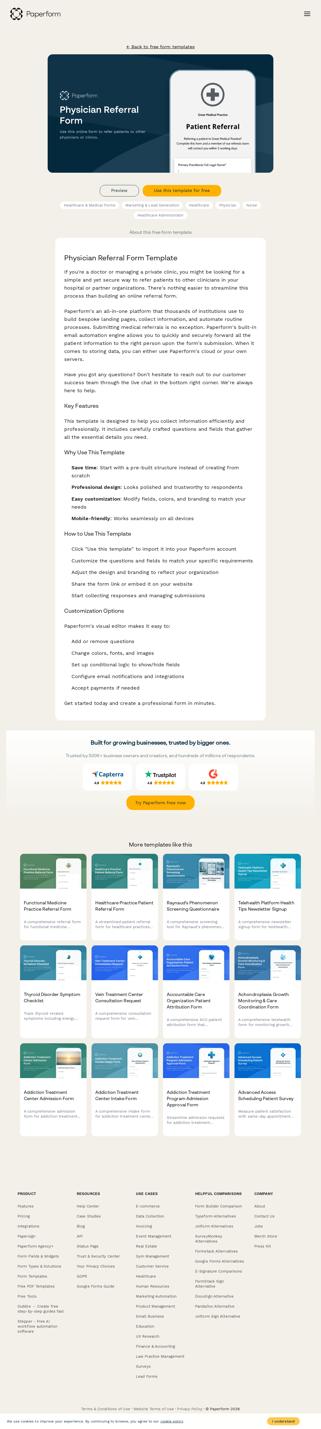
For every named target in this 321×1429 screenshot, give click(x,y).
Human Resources (153, 1286)
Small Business (150, 1316)
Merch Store (265, 1236)
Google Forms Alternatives (219, 1261)
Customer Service (152, 1266)
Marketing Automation (156, 1296)
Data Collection (150, 1216)
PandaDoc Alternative (214, 1306)
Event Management (154, 1236)
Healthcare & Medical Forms (90, 205)
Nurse (251, 205)
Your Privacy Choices (96, 1266)
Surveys (143, 1366)
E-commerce (148, 1206)
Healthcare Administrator (160, 215)
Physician (227, 205)
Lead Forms (146, 1376)
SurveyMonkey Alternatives (208, 1239)
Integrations (28, 1226)
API (80, 1236)
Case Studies (89, 1216)
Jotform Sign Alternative (217, 1316)
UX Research (147, 1336)
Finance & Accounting (155, 1346)
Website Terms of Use (153, 1409)
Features (26, 1206)
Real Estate (146, 1246)
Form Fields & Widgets (38, 1256)
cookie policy (171, 1421)
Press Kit (262, 1246)
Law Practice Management (160, 1356)
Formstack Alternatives (216, 1251)
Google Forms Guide (95, 1286)
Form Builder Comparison (218, 1206)
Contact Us (264, 1216)
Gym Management (152, 1256)
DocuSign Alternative (214, 1296)
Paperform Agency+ (35, 1246)
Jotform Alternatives (214, 1226)
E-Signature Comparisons (218, 1271)
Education (145, 1326)
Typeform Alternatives (215, 1216)
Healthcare (199, 205)
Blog (81, 1226)
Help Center (88, 1206)
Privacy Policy (189, 1409)
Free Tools (27, 1296)
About (259, 1206)
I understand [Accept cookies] (283, 1421)
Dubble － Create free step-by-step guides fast (41, 1309)
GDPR (82, 1276)
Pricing (24, 1216)
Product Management (155, 1306)
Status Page (88, 1246)
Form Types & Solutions (39, 1266)
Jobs (258, 1226)
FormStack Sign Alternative (209, 1284)
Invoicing (144, 1226)
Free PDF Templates (36, 1286)
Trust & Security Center (98, 1256)
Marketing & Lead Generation (152, 205)
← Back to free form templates (160, 46)
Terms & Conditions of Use (105, 1409)
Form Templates (32, 1276)
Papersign (26, 1236)
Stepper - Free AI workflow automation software (37, 1326)
